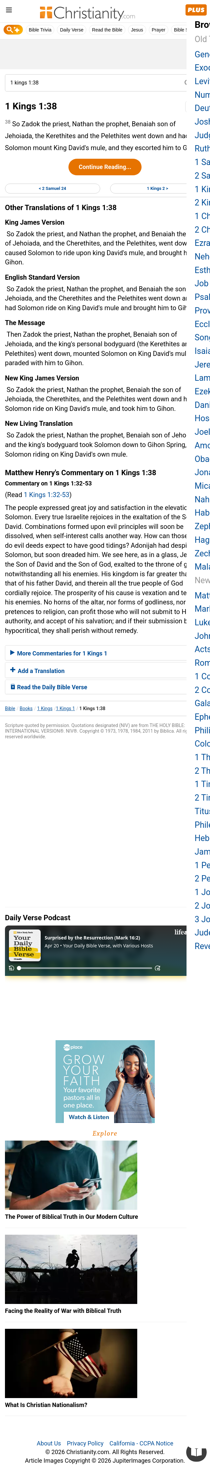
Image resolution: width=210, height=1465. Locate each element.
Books (26, 708)
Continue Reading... (105, 166)
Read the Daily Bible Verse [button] (48, 687)
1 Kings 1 (65, 708)
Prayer (158, 29)
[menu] (9, 11)
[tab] (105, 653)
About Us (49, 1443)
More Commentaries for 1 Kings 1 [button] (58, 653)
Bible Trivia (40, 29)
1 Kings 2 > (157, 188)
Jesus (137, 29)
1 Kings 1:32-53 (46, 495)
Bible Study (185, 29)
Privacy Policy (85, 1443)
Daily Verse (71, 29)
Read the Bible (107, 29)
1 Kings (44, 708)
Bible (10, 708)
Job (202, 283)
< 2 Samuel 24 (52, 188)
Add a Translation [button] (37, 670)
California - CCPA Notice (141, 1443)
